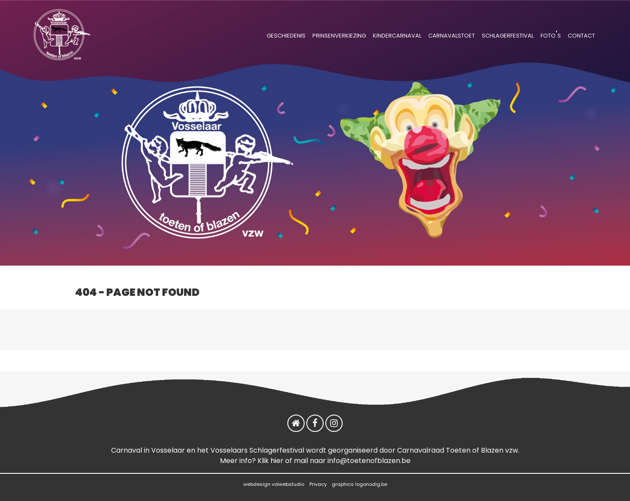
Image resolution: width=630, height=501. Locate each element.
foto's (551, 35)
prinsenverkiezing (339, 35)
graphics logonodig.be (359, 484)
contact (581, 35)
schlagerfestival (508, 35)
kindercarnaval (397, 35)
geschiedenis (286, 35)
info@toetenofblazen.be (369, 461)
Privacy (318, 484)
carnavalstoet (451, 35)
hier (276, 461)
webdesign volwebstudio (273, 484)
